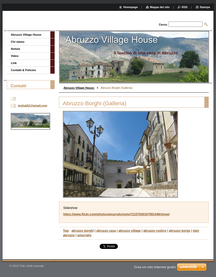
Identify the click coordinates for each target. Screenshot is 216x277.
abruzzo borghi (83, 230)
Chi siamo (17, 41)
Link (14, 63)
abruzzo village (129, 230)
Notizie (15, 48)
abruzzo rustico (154, 230)
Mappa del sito (160, 7)
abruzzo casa (106, 230)
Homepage (130, 7)
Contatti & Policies (23, 70)
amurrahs (84, 235)
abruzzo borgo (179, 230)
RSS (185, 7)
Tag (65, 230)
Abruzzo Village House (79, 87)
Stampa (205, 7)
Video (14, 55)
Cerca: (163, 24)
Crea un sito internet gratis (155, 267)
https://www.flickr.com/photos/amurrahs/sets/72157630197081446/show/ (116, 214)
